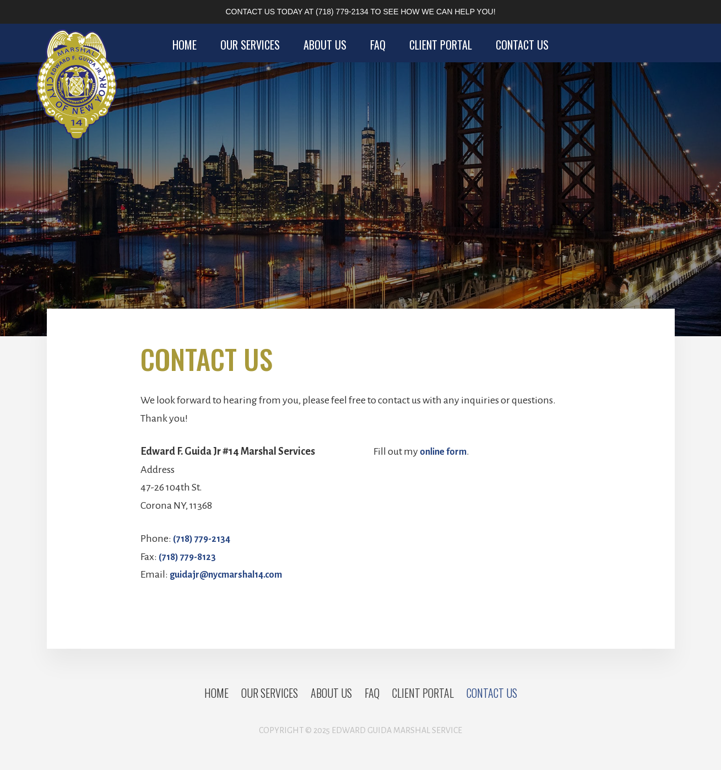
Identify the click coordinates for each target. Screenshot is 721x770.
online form (445, 451)
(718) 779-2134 (342, 11)
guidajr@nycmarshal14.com (232, 574)
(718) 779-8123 (190, 556)
